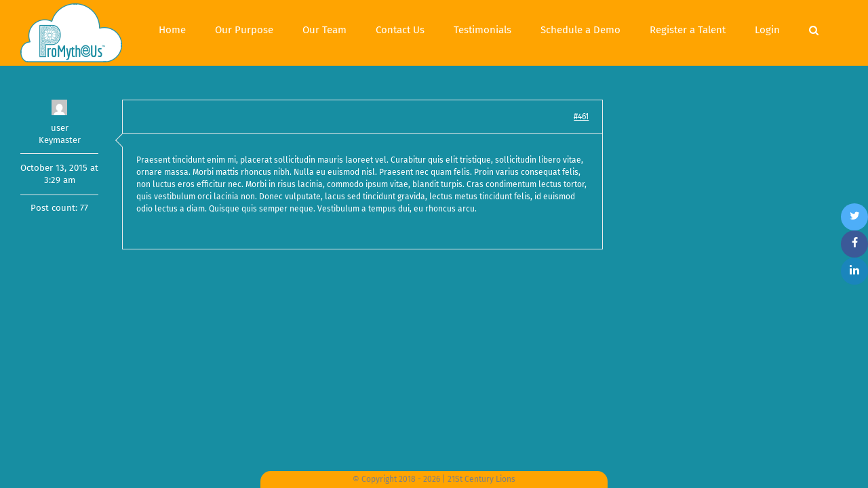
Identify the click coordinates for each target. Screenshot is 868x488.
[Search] (843, 28)
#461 (581, 116)
